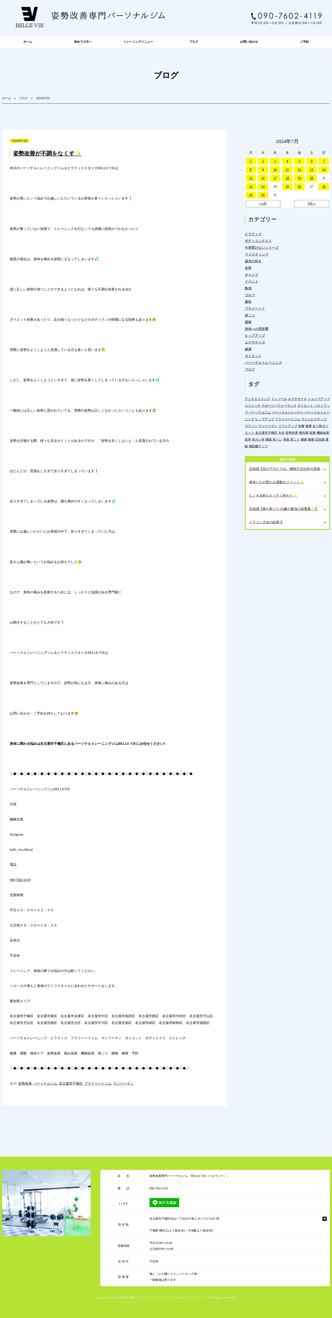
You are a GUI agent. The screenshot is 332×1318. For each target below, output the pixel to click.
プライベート (255, 308)
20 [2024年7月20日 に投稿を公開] (311, 178)
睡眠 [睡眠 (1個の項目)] (269, 439)
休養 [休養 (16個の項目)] (301, 426)
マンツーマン (123, 1083)
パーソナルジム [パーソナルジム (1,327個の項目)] (260, 412)
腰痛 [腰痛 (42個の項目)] (304, 439)
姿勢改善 (25, 1083)
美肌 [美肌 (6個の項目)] (286, 439)
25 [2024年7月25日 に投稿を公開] (287, 186)
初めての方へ (83, 41)
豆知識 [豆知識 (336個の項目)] (320, 439)
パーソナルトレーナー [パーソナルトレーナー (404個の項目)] (288, 412)
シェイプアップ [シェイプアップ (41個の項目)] (319, 399)
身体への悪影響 (256, 329)
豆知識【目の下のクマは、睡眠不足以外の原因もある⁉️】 (289, 469)
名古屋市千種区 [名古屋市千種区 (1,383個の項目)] (266, 432)
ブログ (193, 41)
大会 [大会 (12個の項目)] (281, 432)
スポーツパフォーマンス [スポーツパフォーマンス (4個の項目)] (278, 405)
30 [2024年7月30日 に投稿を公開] (263, 195)
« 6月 (263, 203)
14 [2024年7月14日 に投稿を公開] (323, 169)
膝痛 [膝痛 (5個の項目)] (311, 439)
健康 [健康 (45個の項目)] (308, 426)
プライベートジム (97, 1083)
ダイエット (253, 356)
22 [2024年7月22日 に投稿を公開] (250, 186)
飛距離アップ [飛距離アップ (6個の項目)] (258, 446)
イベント (251, 281)
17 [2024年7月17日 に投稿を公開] (275, 178)
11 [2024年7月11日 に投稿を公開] (287, 169)
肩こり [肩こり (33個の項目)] (295, 439)
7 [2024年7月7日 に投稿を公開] (324, 161)
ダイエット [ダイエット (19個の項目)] (305, 405)
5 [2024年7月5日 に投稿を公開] (299, 161)
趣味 (248, 302)
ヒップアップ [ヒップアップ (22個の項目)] (264, 419)
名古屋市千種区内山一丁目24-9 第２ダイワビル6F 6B (184, 1218)
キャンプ (251, 274)
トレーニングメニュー (138, 41)
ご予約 (304, 41)
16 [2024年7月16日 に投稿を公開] (263, 178)
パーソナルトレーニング (263, 362)
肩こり (250, 315)
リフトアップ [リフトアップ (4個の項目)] (287, 426)
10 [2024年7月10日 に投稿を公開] (275, 169)
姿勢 (248, 268)
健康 (248, 349)
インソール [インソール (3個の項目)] (279, 399)
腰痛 (248, 322)
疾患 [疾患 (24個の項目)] (248, 439)
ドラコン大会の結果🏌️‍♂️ (266, 522)
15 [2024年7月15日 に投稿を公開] (250, 178)
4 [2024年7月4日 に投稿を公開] (287, 161)
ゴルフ (250, 295)
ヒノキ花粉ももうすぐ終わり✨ (273, 495)
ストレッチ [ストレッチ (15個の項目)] (253, 405)
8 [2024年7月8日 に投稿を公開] (251, 169)
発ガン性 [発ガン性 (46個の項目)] (258, 439)
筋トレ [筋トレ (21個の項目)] (277, 439)
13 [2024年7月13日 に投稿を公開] (311, 169)
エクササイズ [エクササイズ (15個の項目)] (297, 399)
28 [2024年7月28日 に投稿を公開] (323, 186)
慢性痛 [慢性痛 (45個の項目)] (303, 432)
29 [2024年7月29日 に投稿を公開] (250, 195)
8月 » (311, 203)
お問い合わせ (249, 41)
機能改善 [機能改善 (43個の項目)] (323, 432)
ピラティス (253, 234)
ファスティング (256, 254)
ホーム (27, 41)
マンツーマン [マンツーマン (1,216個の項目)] (267, 426)
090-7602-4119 (20, 880)
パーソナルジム (45, 1083)
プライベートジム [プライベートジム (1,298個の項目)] (287, 419)
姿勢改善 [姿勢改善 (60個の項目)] (291, 432)
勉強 (248, 288)
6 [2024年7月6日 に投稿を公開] (312, 161)
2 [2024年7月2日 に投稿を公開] (263, 161)
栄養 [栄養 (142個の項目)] (312, 432)
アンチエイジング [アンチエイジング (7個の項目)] (257, 399)
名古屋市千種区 (71, 1083)
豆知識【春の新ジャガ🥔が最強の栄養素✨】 (283, 509)
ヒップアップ (255, 335)
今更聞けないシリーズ (262, 247)
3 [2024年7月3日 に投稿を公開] (275, 161)
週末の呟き (253, 261)
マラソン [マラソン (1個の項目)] (251, 426)
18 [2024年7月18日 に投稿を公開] (287, 178)
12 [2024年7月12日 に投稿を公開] (299, 169)
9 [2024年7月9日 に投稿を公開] (263, 169)
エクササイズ (255, 342)
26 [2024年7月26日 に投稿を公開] (299, 186)
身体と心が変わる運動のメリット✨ (276, 482)
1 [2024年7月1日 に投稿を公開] (251, 161)
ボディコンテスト (258, 241)
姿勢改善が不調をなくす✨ (47, 153)
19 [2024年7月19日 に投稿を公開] (299, 178)
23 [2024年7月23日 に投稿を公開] (263, 186)
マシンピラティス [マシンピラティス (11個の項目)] (314, 419)
